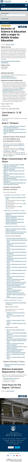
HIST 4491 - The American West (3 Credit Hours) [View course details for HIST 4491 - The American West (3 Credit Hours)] (16, 282)
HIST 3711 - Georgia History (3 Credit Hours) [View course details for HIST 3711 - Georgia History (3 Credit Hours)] (15, 233)
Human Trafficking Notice (11, 442)
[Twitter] (11, 455)
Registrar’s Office (17, 400)
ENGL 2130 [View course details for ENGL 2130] (14, 151)
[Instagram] (20, 455)
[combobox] (14, 9)
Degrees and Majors (10, 44)
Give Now (17, 447)
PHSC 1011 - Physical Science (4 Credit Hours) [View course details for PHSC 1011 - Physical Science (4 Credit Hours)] (16, 352)
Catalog (3, 5)
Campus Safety (13, 440)
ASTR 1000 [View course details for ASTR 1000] (18, 154)
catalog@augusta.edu (6, 403)
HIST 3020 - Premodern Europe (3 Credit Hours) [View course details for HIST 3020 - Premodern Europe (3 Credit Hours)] (16, 238)
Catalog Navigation (6, 22)
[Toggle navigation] (26, 1)
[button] (26, 5)
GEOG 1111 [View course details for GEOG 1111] (22, 148)
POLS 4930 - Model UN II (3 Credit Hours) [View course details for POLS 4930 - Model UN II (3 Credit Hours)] (15, 297)
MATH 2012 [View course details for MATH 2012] (15, 145)
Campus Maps (9, 435)
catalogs (9, 459)
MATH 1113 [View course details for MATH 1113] (21, 144)
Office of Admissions (6, 76)
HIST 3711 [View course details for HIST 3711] (13, 280)
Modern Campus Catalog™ (16, 460)
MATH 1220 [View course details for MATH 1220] (5, 145)
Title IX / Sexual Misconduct (14, 443)
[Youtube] (17, 455)
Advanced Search (4, 18)
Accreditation (6, 440)
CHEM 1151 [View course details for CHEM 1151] (11, 155)
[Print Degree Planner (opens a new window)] (19, 27)
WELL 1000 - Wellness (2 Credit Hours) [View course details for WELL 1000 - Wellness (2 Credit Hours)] (11, 378)
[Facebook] (8, 455)
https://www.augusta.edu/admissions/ (9, 77)
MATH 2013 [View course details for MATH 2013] (20, 145)
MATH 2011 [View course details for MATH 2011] (10, 145)
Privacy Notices (19, 442)
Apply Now (11, 447)
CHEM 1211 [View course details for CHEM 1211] (5, 155)
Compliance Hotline (20, 440)
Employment (18, 438)
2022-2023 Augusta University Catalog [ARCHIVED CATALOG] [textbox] (11, 8)
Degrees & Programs (11, 438)
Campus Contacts (18, 435)
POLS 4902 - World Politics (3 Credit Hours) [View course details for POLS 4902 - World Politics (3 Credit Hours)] (15, 293)
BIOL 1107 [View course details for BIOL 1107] (23, 154)
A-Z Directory (4, 438)
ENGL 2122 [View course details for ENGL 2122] (8, 151)
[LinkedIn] (14, 455)
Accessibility (24, 438)
